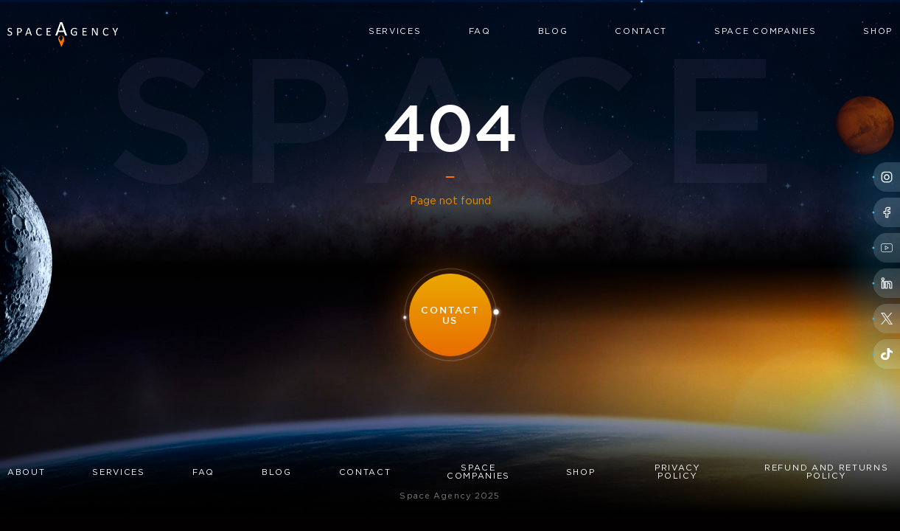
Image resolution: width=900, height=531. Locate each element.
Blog (553, 31)
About (26, 472)
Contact (641, 31)
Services (395, 31)
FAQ (480, 31)
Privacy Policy (678, 472)
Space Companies (765, 31)
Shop (878, 31)
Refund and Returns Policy (826, 472)
